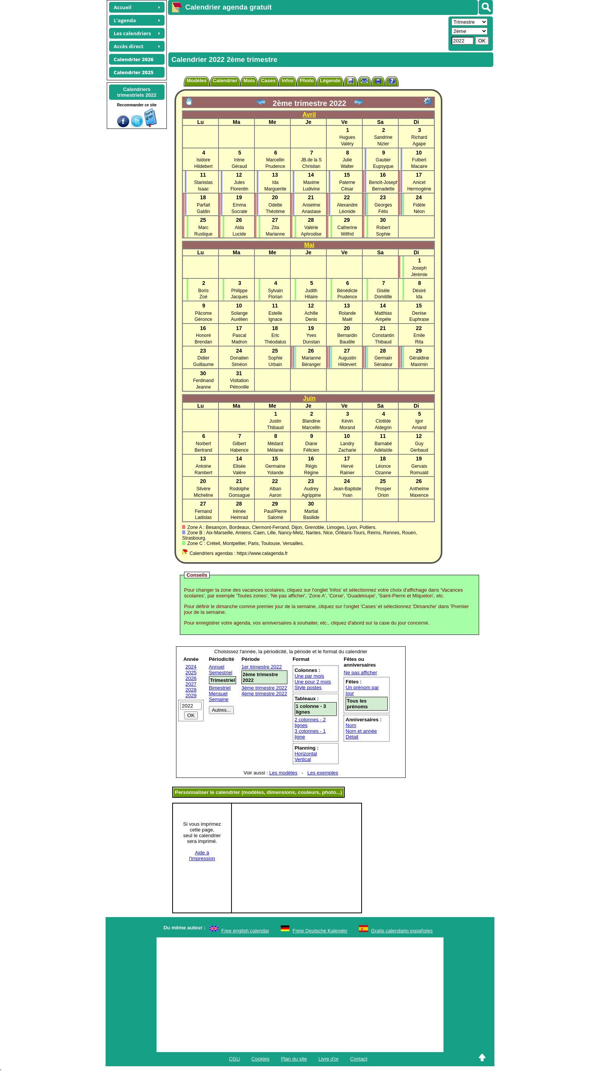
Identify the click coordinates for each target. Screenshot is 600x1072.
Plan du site (294, 1059)
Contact (358, 1059)
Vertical (303, 759)
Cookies (260, 1059)
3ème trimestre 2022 (264, 688)
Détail (352, 737)
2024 (191, 667)
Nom (351, 725)
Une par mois (309, 676)
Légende (330, 80)
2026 (191, 678)
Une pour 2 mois (313, 682)
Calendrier (225, 80)
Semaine (218, 699)
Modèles (197, 80)
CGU (234, 1059)
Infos (287, 80)
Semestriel (220, 672)
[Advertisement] (307, 33)
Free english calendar (245, 931)
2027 (191, 684)
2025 (191, 672)
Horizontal (306, 753)
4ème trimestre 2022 (264, 693)
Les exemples (322, 773)
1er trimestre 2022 (261, 667)
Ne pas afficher (360, 672)
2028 (191, 690)
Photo (307, 80)
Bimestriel (220, 688)
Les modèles (283, 773)
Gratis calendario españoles (402, 931)
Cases (268, 80)
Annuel (216, 667)
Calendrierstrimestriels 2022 (137, 92)
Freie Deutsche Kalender (320, 931)
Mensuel (218, 693)
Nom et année (361, 731)
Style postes (308, 687)
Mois (249, 80)
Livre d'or (328, 1059)
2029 (191, 695)
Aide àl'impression (202, 855)
